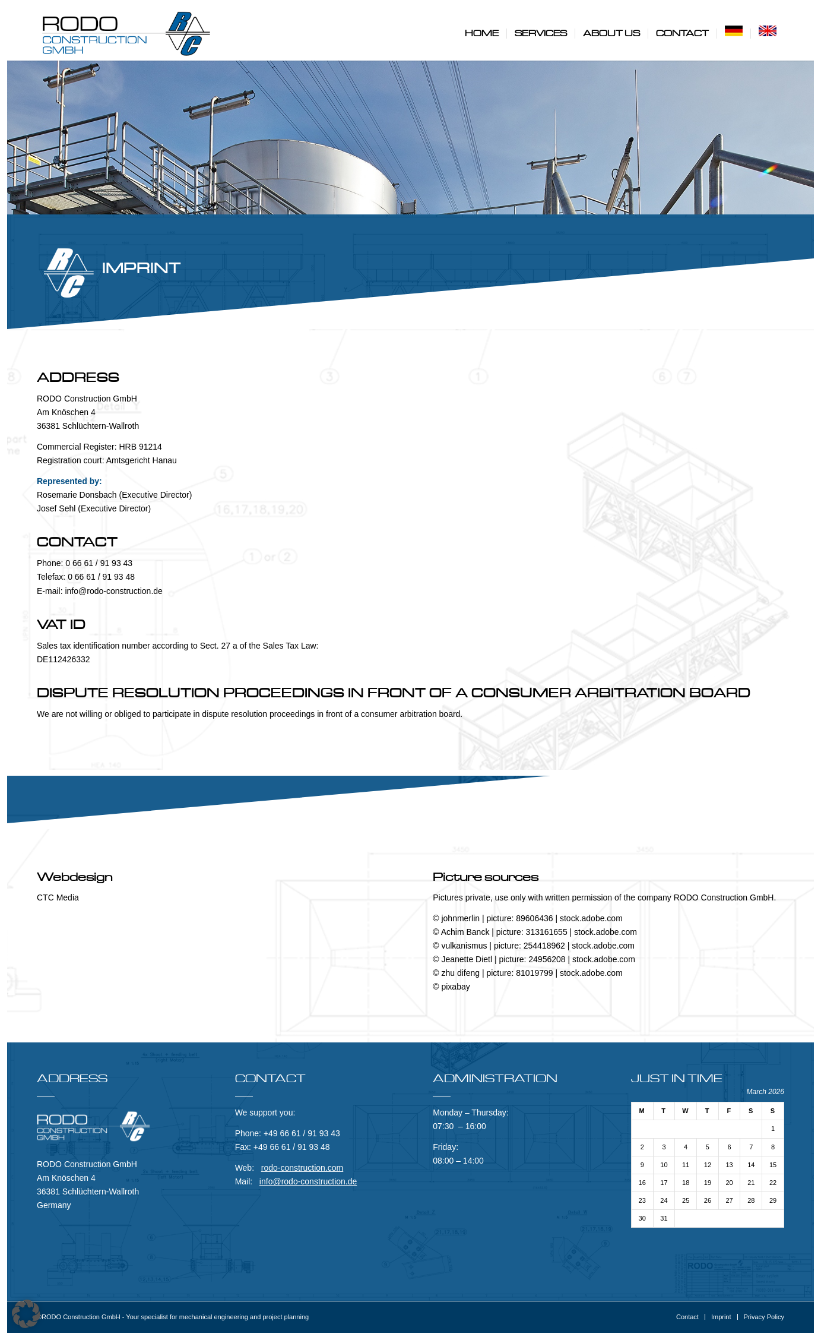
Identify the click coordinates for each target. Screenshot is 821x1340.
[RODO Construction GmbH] (126, 34)
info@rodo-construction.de (308, 1181)
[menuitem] (481, 34)
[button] (26, 1314)
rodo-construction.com (302, 1167)
